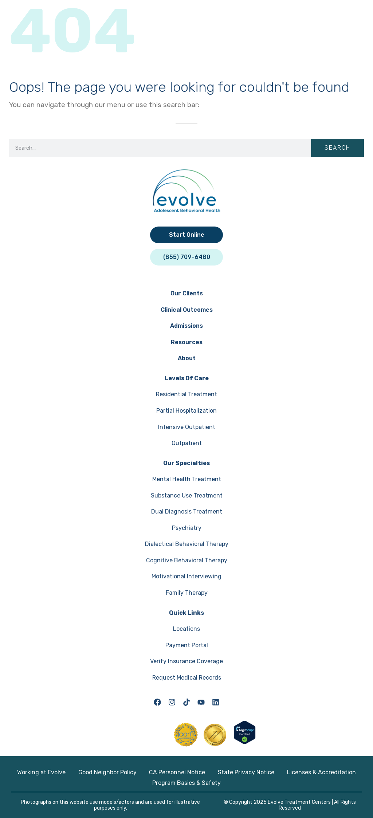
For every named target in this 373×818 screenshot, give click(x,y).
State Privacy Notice (246, 772)
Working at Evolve (41, 772)
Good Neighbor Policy (107, 772)
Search (337, 147)
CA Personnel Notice (177, 772)
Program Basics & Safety (186, 782)
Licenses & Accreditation (321, 772)
